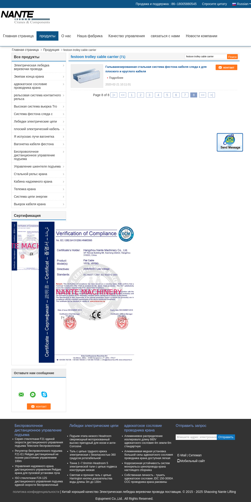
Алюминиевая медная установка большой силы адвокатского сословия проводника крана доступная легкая (148, 455)
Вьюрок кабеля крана (30, 204)
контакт (228, 67)
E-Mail (181, 455)
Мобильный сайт (191, 461)
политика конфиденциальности (36, 492)
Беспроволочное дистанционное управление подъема (34, 155)
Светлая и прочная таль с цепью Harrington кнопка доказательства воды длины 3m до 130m (91, 478)
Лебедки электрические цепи (35, 121)
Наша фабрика (89, 36)
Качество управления (126, 36)
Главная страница (18, 36)
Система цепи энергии (30, 196)
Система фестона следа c (33, 114)
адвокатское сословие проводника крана (30, 85)
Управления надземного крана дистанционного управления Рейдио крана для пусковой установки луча (38, 470)
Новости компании (201, 36)
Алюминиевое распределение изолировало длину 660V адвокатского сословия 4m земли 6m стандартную (147, 441)
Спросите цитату (214, 4)
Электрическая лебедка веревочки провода (31, 67)
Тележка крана (25, 189)
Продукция (51, 50)
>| (211, 95)
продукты (47, 36)
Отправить (225, 437)
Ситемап (194, 455)
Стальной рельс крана (30, 174)
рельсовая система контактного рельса (37, 97)
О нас (66, 36)
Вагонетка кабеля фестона (34, 144)
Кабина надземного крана (33, 181)
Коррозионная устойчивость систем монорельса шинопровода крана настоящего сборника (147, 467)
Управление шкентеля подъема (37, 166)
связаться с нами (165, 36)
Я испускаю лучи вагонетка (34, 136)
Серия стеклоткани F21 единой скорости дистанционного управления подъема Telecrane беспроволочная (39, 442)
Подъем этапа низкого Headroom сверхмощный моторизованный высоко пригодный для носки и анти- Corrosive (93, 441)
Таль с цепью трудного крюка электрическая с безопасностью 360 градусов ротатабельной (93, 455)
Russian (244, 4)
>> (202, 95)
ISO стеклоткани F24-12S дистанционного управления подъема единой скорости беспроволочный (39, 481)
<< (123, 95)
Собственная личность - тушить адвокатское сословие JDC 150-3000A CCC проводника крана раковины (148, 478)
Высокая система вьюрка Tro (35, 106)
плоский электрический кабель (37, 129)
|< (114, 95)
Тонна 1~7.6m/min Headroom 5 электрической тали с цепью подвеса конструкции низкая (93, 467)
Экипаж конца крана (29, 76)
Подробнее (116, 77)
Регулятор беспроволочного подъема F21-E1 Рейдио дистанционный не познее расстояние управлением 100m (38, 456)
